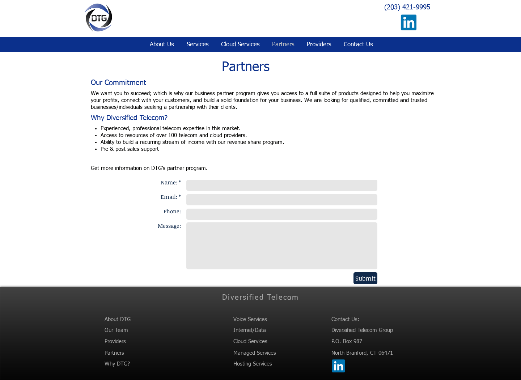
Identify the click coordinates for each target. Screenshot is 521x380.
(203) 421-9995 (407, 7)
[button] (196, 44)
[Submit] (365, 278)
